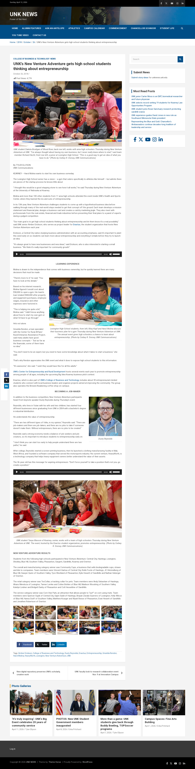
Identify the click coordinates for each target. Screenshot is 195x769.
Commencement (118, 28)
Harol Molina (18, 656)
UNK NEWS (23, 14)
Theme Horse (55, 762)
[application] (67, 254)
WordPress (87, 762)
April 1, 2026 (150, 726)
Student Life (167, 28)
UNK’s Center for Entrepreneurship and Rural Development (39, 371)
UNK (69, 656)
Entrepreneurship (94, 653)
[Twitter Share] (42, 644)
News (53, 59)
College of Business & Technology (31, 59)
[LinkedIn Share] (59, 644)
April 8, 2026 (61, 729)
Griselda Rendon (110, 653)
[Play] (16, 254)
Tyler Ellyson (30, 729)
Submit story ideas (139, 77)
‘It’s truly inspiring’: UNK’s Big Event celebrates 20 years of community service (29, 722)
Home (15, 28)
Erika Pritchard (75, 729)
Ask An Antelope (54, 28)
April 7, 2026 (106, 733)
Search (180, 59)
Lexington (40, 656)
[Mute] (110, 254)
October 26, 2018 (20, 74)
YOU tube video (20, 35)
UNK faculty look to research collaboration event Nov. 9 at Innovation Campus (96, 673)
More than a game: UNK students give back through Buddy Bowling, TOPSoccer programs (117, 724)
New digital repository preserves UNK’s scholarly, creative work (38, 673)
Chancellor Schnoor (143, 28)
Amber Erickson (25, 653)
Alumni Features (31, 28)
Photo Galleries (21, 686)
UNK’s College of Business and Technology (59, 380)
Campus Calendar (94, 28)
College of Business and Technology (48, 653)
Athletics (74, 28)
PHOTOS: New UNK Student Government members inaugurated (72, 722)
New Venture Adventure (55, 656)
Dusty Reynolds (71, 653)
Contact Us (39, 35)
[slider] (64, 254)
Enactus (76, 224)
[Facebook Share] (25, 644)
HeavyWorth (30, 656)
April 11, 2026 (18, 729)
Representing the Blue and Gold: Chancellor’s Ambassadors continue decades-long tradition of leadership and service (153, 124)
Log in (12, 749)
